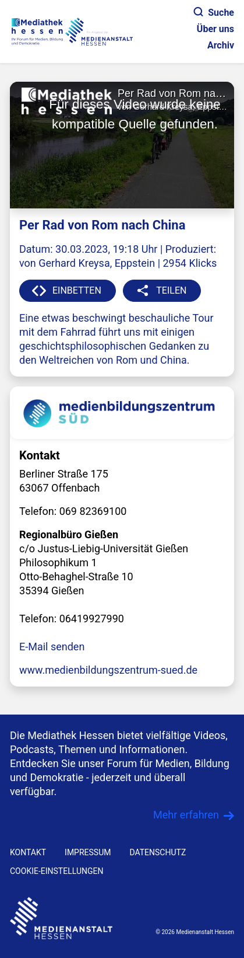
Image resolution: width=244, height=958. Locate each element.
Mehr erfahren (186, 815)
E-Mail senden (51, 646)
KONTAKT (28, 852)
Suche (214, 12)
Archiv (220, 45)
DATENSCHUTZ (157, 852)
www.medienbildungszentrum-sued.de (108, 670)
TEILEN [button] (171, 290)
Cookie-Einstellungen (56, 871)
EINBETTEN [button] (76, 290)
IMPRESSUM (88, 852)
